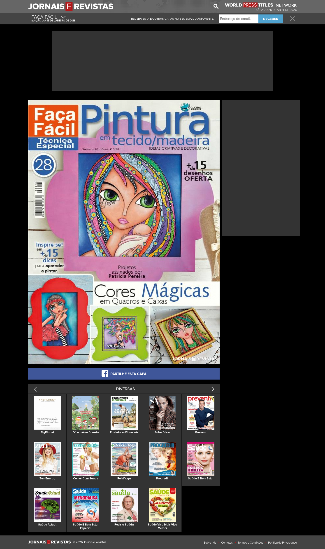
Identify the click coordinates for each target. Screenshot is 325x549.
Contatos (227, 542)
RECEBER (270, 19)
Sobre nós (210, 542)
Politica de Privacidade (282, 542)
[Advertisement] (162, 60)
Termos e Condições (250, 542)
